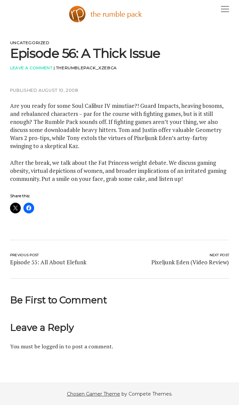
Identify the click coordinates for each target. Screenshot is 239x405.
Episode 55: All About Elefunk (48, 262)
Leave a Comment (31, 67)
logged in (53, 346)
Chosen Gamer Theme (93, 394)
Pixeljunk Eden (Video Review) (190, 262)
